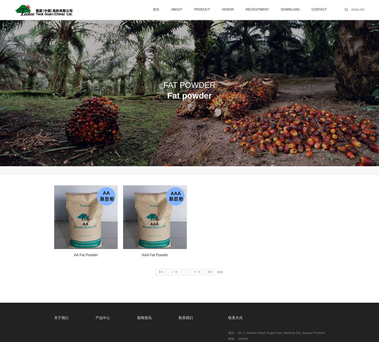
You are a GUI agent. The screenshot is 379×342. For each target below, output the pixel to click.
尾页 (210, 272)
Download (290, 9)
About (176, 9)
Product (202, 9)
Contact (319, 9)
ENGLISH (358, 9)
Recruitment (257, 9)
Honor (228, 9)
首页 (156, 9)
